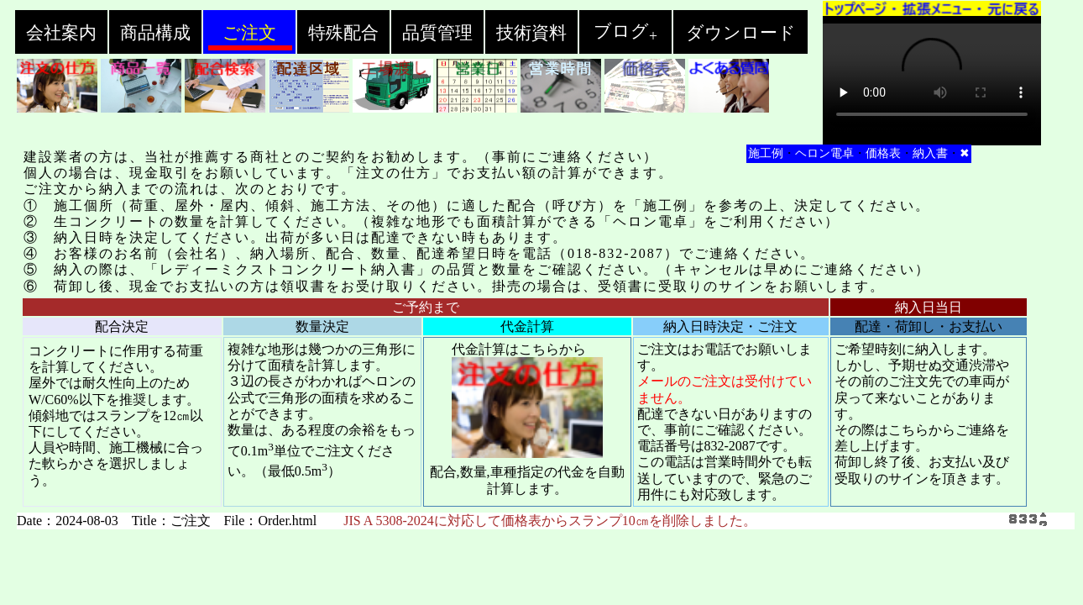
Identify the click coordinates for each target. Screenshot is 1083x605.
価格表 (883, 153)
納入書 (930, 153)
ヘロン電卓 (824, 153)
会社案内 (61, 33)
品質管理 (437, 33)
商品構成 (155, 33)
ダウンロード (741, 33)
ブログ (625, 31)
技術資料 (531, 33)
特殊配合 (343, 33)
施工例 (765, 153)
